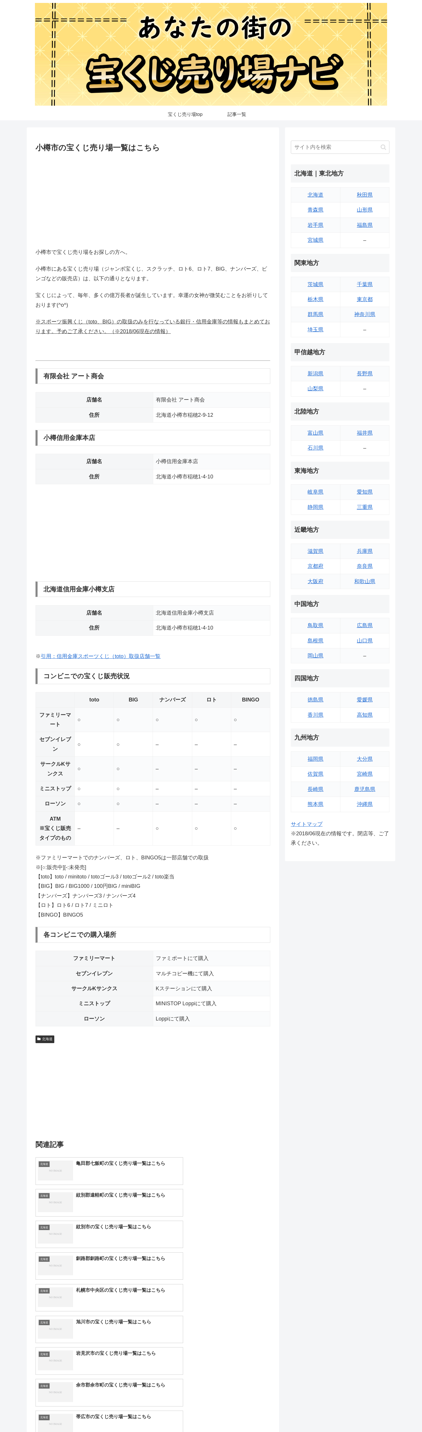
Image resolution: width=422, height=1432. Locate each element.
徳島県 (315, 700)
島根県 (315, 641)
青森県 (315, 210)
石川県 (315, 448)
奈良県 (365, 566)
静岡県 (315, 507)
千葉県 (365, 284)
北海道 (45, 1039)
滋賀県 (315, 551)
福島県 (365, 225)
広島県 (365, 625)
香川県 (315, 715)
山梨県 (315, 389)
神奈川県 (364, 314)
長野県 (365, 374)
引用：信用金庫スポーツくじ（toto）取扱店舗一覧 (101, 656)
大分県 (365, 759)
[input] (340, 147)
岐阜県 (315, 492)
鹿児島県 (364, 789)
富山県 (315, 433)
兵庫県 (365, 551)
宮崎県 (365, 774)
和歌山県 (364, 581)
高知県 (365, 715)
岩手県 (315, 225)
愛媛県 (365, 700)
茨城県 (315, 284)
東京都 (365, 299)
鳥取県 (315, 625)
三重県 (365, 507)
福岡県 (315, 759)
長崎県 (315, 789)
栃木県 (315, 299)
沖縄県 (365, 804)
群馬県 (315, 314)
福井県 (365, 433)
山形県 (365, 210)
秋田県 (365, 195)
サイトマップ (307, 824)
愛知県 (365, 492)
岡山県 (315, 656)
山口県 (365, 641)
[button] (383, 147)
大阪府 (315, 581)
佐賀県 (315, 774)
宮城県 (315, 240)
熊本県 (315, 804)
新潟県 (315, 374)
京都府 (315, 566)
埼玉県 (315, 330)
